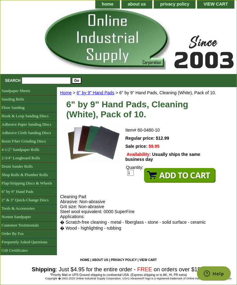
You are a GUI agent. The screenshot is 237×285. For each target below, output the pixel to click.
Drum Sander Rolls (17, 166)
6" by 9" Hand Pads (95, 92)
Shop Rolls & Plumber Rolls (25, 174)
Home (66, 92)
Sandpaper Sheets (16, 90)
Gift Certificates (15, 250)
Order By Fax (13, 233)
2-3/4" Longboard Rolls (21, 158)
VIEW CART (215, 4)
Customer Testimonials (20, 225)
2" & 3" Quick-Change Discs (25, 200)
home (107, 4)
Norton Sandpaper (16, 216)
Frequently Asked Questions (24, 242)
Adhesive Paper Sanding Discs (26, 124)
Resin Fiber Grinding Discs (24, 141)
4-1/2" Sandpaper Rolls (21, 149)
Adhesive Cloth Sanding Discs (26, 132)
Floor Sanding (13, 107)
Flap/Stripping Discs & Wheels (27, 183)
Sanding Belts (13, 99)
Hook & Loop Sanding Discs (25, 116)
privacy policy (174, 4)
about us (137, 4)
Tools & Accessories (18, 208)
